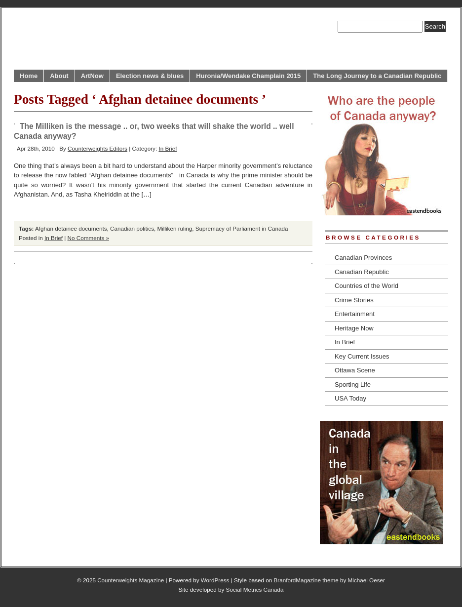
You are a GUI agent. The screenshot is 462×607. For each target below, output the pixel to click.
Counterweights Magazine (130, 580)
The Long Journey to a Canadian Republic (377, 76)
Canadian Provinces (363, 257)
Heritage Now (354, 328)
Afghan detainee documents (71, 228)
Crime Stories (354, 300)
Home (29, 76)
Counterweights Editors (97, 148)
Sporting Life (353, 384)
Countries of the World (366, 285)
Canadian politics (132, 228)
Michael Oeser (366, 580)
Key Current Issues (362, 356)
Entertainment (355, 314)
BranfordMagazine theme (306, 580)
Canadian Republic (362, 272)
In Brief (167, 148)
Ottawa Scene (355, 370)
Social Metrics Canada (255, 589)
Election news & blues (150, 76)
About (59, 76)
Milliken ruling (174, 228)
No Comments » (88, 238)
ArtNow (92, 76)
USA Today (350, 398)
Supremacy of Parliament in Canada (241, 228)
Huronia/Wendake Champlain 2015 (248, 76)
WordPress (215, 580)
